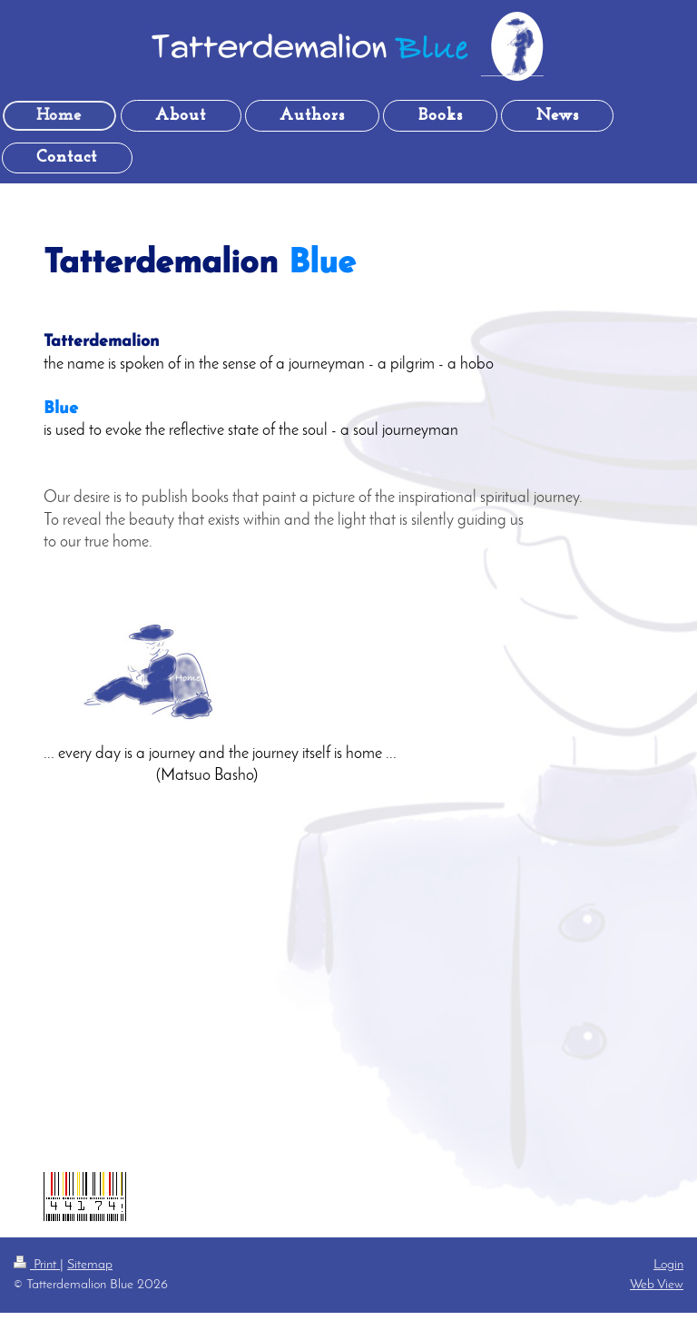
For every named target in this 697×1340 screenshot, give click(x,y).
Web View (656, 1284)
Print (37, 1264)
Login (668, 1264)
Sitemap (90, 1264)
